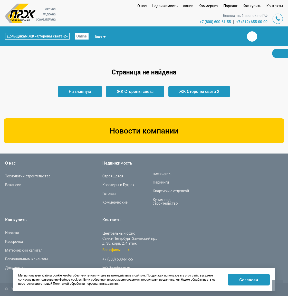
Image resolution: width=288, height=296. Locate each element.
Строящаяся (112, 176)
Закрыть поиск (236, 36)
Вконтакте (252, 36)
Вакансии (13, 185)
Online (81, 36)
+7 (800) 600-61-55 (215, 22)
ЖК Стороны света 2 (199, 91)
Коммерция (208, 6)
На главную (80, 91)
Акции (188, 6)
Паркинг (230, 6)
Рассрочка (14, 242)
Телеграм (264, 36)
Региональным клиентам (26, 259)
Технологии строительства (28, 176)
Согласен (248, 280)
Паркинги (161, 182)
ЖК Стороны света (135, 91)
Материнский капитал (24, 250)
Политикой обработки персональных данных (85, 283)
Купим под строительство (165, 201)
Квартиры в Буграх (118, 185)
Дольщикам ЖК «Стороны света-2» (37, 36)
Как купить (252, 6)
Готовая (109, 194)
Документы (15, 268)
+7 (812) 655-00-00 (251, 22)
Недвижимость (165, 6)
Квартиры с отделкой (171, 191)
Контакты (274, 6)
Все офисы (111, 250)
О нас (142, 6)
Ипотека (12, 233)
